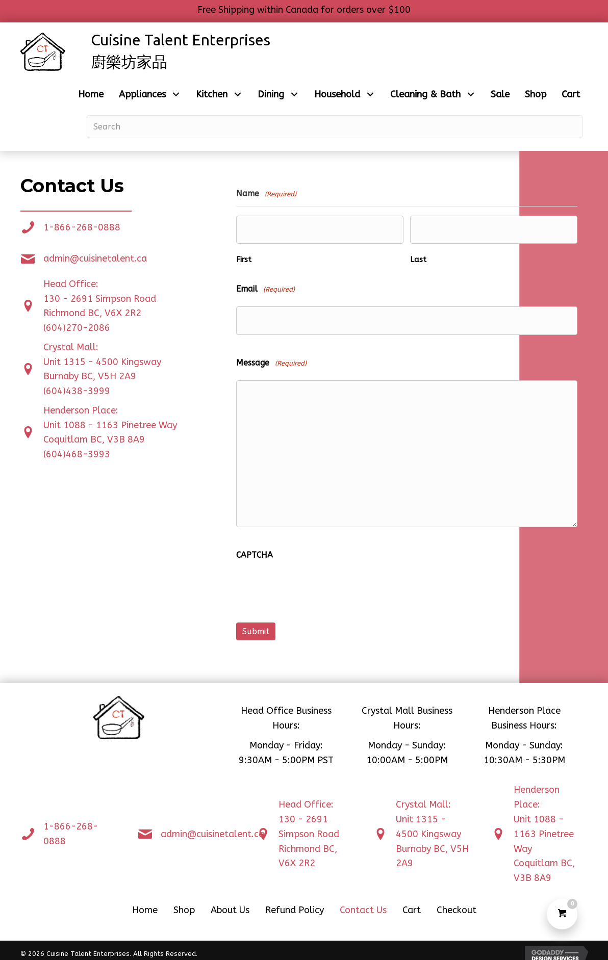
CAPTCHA (254, 550)
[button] (175, 94)
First (243, 257)
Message (271, 359)
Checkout (456, 903)
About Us (230, 903)
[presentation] (313, 587)
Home (145, 903)
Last (418, 257)
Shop (184, 903)
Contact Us (363, 903)
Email (265, 287)
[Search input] (334, 126)
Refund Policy (294, 903)
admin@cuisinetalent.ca (95, 258)
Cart (411, 903)
